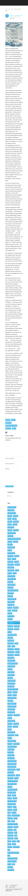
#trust (18, 769)
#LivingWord (10, 643)
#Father (14, 558)
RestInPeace (16, 846)
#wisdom (10, 786)
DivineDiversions (15, 815)
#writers (9, 798)
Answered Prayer (11, 803)
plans (16, 838)
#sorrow (9, 737)
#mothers (17, 654)
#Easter (9, 550)
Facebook (10, 818)
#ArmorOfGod (11, 509)
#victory (16, 778)
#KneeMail (10, 637)
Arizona (9, 806)
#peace (9, 692)
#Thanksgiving (11, 757)
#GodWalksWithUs (12, 598)
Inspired (16, 826)
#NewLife (10, 669)
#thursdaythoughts (12, 766)
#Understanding (11, 775)
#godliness (10, 581)
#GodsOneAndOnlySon (13, 590)
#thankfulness (11, 755)
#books (9, 524)
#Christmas (10, 535)
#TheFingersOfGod (12, 760)
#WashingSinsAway (12, 783)
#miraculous (10, 654)
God (9, 821)
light (15, 829)
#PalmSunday (11, 686)
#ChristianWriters (11, 532)
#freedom (17, 564)
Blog (9, 9)
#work (9, 795)
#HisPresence (11, 616)
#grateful (10, 607)
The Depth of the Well (12, 858)
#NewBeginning (11, 666)
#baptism (15, 515)
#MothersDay (10, 657)
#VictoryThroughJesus (12, 780)
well (13, 864)
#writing (14, 798)
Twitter (9, 864)
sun (9, 855)
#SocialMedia (11, 735)
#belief (9, 518)
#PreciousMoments (12, 697)
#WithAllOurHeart (11, 792)
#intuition (16, 628)
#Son (17, 735)
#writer (14, 795)
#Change (10, 530)
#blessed (10, 521)
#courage (15, 541)
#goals (14, 573)
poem (9, 841)
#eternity (17, 555)
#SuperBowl (16, 743)
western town (10, 869)
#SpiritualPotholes (11, 740)
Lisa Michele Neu (13, 17)
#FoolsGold (10, 561)
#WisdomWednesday (12, 789)
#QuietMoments (11, 709)
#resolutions (16, 714)
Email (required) (9, 463)
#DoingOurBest (11, 547)
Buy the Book (12, 886)
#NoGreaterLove (11, 680)
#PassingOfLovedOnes (12, 689)
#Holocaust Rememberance (11, 622)
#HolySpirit (17, 626)
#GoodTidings (11, 604)
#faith (9, 558)
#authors (10, 515)
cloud (9, 815)
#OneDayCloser (11, 683)
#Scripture (15, 726)
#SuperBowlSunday (12, 746)
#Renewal (10, 714)
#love (13, 646)
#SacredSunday (11, 720)
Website (7, 469)
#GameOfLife (10, 567)
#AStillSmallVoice (11, 512)
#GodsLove (10, 587)
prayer (14, 843)
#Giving (9, 573)
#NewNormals (11, 671)
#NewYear (10, 677)
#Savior (9, 726)
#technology (10, 752)
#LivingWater (10, 640)
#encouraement (11, 552)
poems (13, 841)
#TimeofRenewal (11, 769)
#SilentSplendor (11, 732)
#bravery (15, 524)
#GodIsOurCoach (11, 578)
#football (16, 561)
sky (8, 849)
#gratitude (16, 607)
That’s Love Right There (16, 16)
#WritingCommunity (12, 800)
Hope (13, 821)
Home (6, 9)
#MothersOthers (11, 660)
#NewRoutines (11, 674)
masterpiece (10, 838)
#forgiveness (10, 564)
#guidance (14, 610)
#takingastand (11, 749)
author (14, 806)
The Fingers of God (12, 861)
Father (15, 818)
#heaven (10, 613)
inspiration (10, 826)
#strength (10, 743)
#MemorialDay (11, 651)
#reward (9, 717)
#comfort (10, 541)
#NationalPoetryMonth (12, 663)
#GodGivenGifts (11, 575)
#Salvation (16, 723)
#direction (10, 544)
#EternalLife (10, 555)
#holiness (10, 618)
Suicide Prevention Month (13, 852)
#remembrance (11, 712)
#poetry (9, 694)
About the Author (13, 885)
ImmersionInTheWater (12, 823)
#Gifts (17, 570)
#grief (9, 610)
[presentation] (11, 479)
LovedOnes (10, 835)
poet (18, 841)
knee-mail (10, 829)
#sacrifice (10, 723)
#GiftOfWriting (11, 570)
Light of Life (10, 832)
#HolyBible (10, 626)
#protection (10, 700)
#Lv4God (17, 649)
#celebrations (10, 527)
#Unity (18, 775)
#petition (15, 692)
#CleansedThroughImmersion (14, 538)
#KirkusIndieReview (12, 634)
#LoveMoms (10, 649)
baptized (10, 809)
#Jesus (9, 631)
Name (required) (9, 458)
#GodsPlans (10, 593)
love (16, 832)
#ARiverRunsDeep (12, 507)
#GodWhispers (11, 601)
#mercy (17, 651)
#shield (9, 729)
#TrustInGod (10, 772)
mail (15, 835)
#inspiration (10, 628)
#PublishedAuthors (12, 703)
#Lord (16, 643)
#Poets (14, 694)
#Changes (16, 530)
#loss (9, 646)
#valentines (10, 778)
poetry (9, 843)
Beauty (15, 809)
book (9, 812)
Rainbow (10, 846)
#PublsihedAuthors (12, 706)
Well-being (10, 866)
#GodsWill (10, 595)
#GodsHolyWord (11, 584)
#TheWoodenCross (12, 763)
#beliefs (14, 518)
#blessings (16, 521)
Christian (14, 812)
